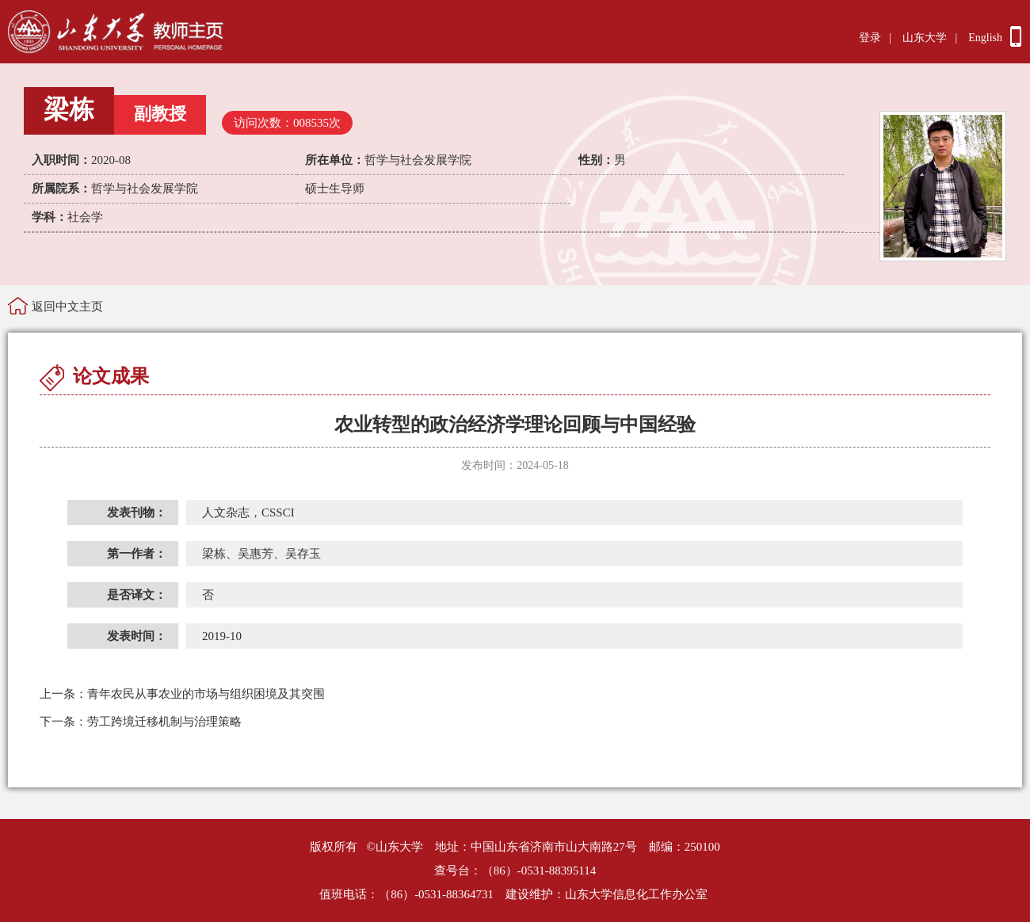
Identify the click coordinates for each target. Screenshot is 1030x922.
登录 (870, 38)
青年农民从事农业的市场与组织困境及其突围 (182, 694)
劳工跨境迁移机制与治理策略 (141, 721)
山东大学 (924, 38)
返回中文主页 (67, 306)
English (985, 38)
